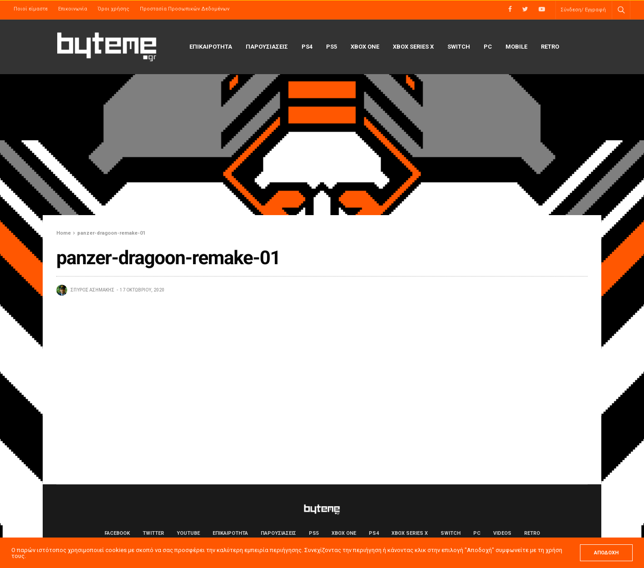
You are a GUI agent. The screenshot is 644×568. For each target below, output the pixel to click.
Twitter (153, 533)
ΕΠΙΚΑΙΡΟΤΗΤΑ (210, 46)
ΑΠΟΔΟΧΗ (606, 553)
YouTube (188, 533)
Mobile (516, 46)
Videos (502, 533)
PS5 (331, 46)
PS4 (307, 46)
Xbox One (365, 46)
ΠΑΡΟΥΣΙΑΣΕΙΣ (267, 46)
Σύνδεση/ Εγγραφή (583, 10)
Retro (550, 46)
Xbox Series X (413, 46)
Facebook (117, 533)
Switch (458, 46)
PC (488, 46)
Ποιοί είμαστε (31, 9)
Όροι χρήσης (113, 9)
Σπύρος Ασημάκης (92, 289)
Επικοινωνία (72, 9)
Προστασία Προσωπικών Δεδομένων (184, 9)
